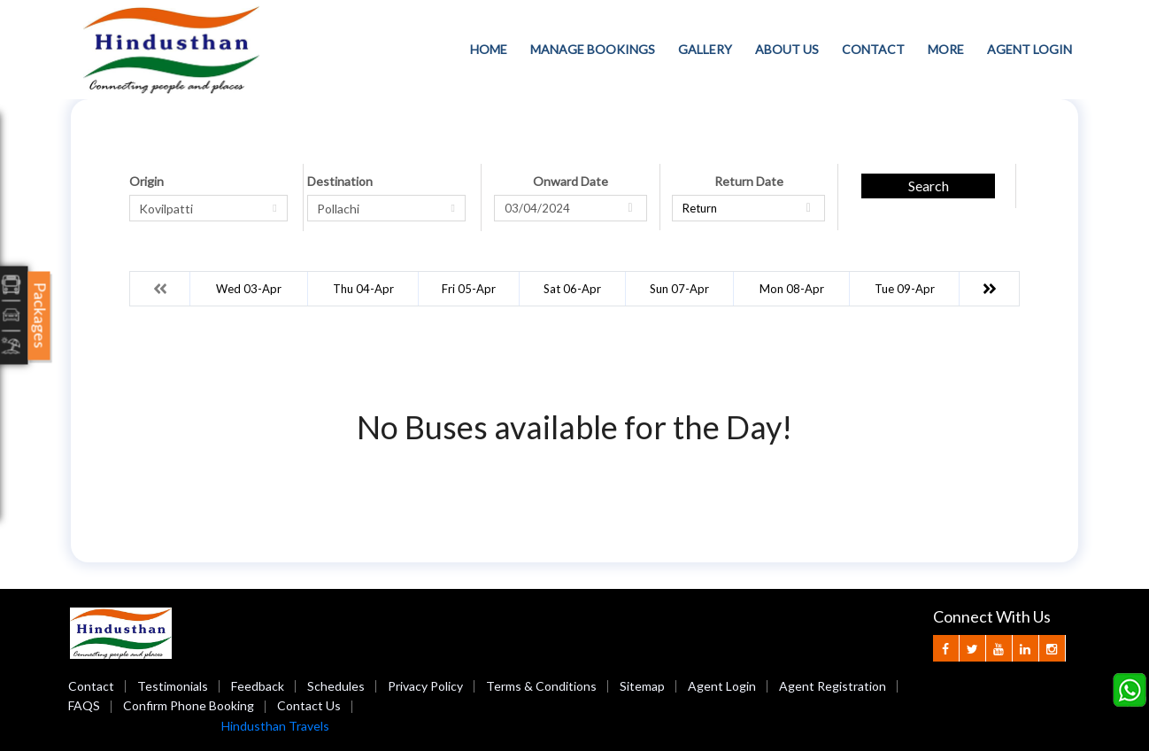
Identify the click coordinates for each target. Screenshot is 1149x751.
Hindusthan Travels (275, 725)
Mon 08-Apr (792, 289)
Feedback (257, 685)
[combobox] (208, 208)
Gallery (705, 49)
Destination (340, 181)
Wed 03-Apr (248, 289)
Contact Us (309, 705)
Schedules (336, 685)
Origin (146, 181)
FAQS (84, 705)
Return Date (748, 181)
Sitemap (642, 685)
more (946, 49)
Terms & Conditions (541, 685)
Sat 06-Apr (572, 289)
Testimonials (172, 685)
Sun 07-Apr (679, 289)
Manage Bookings (592, 49)
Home (488, 49)
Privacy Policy (425, 685)
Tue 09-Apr (905, 289)
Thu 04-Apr (363, 289)
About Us (787, 49)
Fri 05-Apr (469, 289)
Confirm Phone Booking (188, 705)
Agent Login (1029, 49)
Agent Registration (832, 685)
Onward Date (570, 181)
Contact (873, 49)
